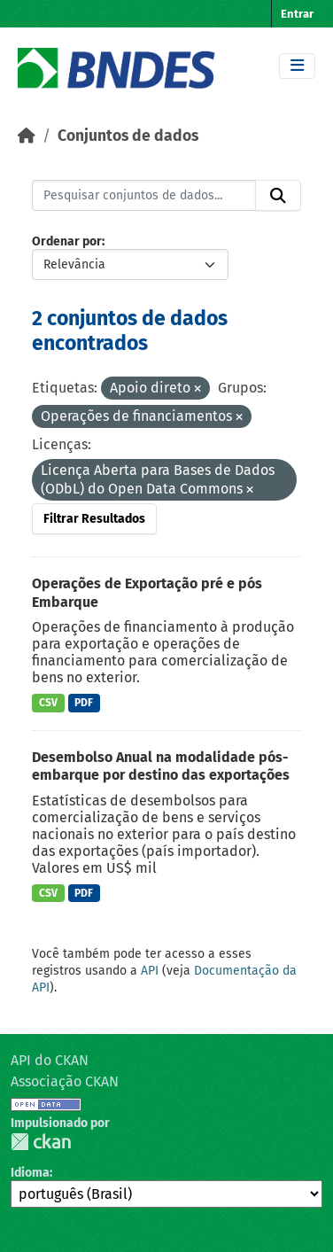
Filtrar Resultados (94, 518)
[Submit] (278, 196)
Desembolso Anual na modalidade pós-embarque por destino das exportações (161, 766)
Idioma (30, 1172)
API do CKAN (50, 1060)
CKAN (41, 1141)
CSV (48, 702)
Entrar (297, 13)
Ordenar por (67, 241)
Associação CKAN (65, 1081)
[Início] (26, 136)
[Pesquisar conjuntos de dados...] (144, 196)
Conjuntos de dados (128, 136)
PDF (83, 702)
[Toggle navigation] (297, 66)
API (150, 970)
